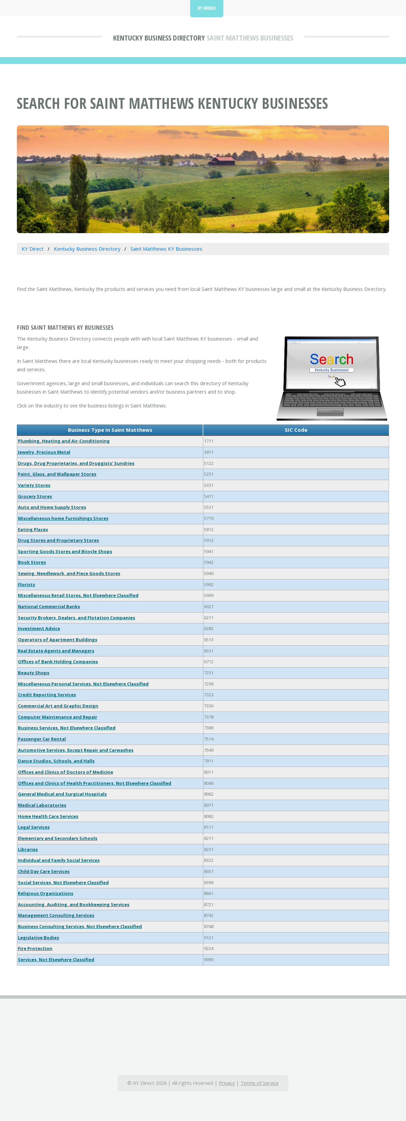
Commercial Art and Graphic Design (58, 706)
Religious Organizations (45, 893)
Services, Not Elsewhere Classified (56, 959)
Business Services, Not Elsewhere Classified (67, 728)
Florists (26, 584)
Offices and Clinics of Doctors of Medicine (65, 772)
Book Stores (32, 562)
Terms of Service (259, 1082)
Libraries (28, 849)
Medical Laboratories (42, 805)
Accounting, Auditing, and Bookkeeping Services (73, 904)
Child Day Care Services (44, 871)
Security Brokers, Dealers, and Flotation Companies (76, 618)
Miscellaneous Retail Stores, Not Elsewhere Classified (78, 595)
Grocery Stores (35, 496)
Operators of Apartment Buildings (57, 640)
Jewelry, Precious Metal (44, 452)
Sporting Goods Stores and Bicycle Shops (65, 551)
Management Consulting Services (56, 915)
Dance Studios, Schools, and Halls (56, 761)
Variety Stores (34, 485)
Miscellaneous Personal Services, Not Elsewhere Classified (83, 684)
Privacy (227, 1082)
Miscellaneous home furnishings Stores (63, 518)
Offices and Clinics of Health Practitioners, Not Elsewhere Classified (94, 783)
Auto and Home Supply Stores (52, 507)
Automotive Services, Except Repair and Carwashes (75, 750)
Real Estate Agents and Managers (56, 651)
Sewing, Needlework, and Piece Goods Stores (69, 573)
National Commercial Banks (49, 606)
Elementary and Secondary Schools (57, 838)
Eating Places (33, 529)
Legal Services (34, 827)
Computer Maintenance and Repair (57, 717)
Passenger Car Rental (42, 739)
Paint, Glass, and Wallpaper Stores (57, 474)
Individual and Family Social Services (59, 860)
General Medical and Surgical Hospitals (62, 794)
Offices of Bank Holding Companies (58, 661)
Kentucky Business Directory (159, 37)
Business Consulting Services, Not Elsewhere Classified (80, 926)
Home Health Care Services (48, 816)
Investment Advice (39, 628)
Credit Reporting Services (47, 695)
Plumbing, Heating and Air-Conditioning (64, 441)
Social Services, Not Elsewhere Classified (63, 882)
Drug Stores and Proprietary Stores (58, 540)
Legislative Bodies (38, 938)
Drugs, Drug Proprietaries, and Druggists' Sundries (76, 463)
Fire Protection (35, 948)
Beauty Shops (33, 673)
